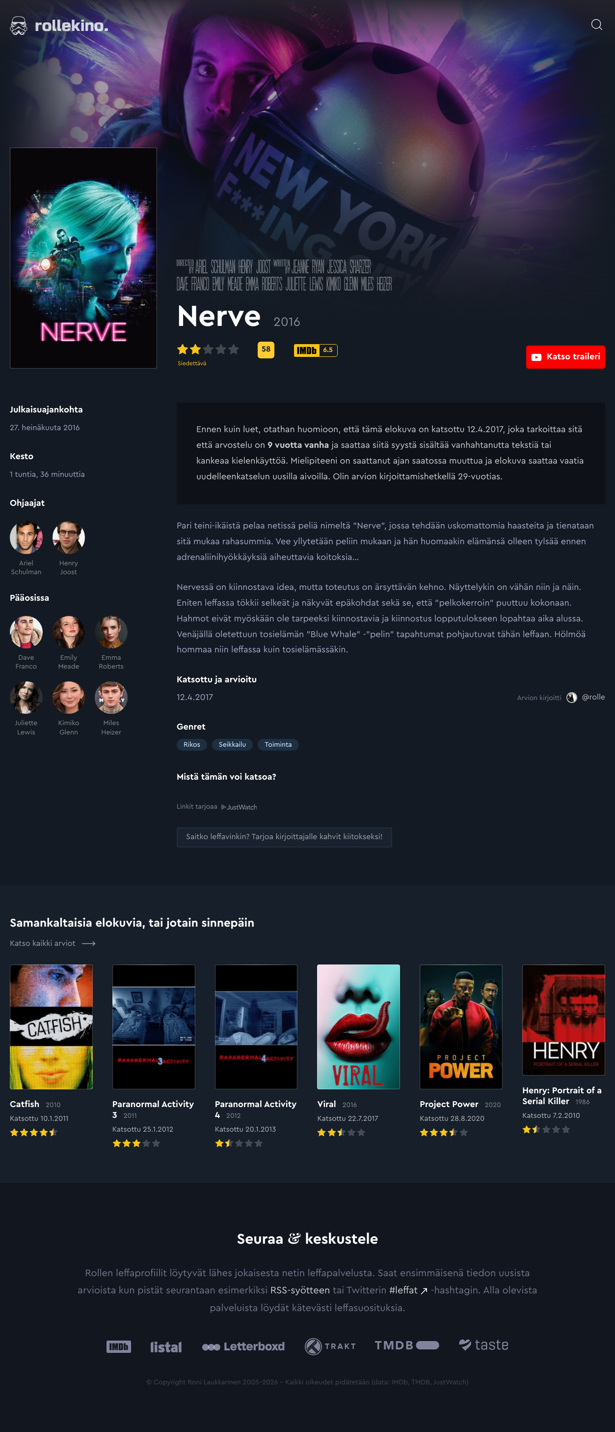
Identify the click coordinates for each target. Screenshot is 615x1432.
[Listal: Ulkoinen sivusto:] (164, 1345)
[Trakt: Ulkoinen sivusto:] (332, 1345)
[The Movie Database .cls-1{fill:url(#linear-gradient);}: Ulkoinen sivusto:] (407, 1345)
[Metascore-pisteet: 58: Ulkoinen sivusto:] (266, 350)
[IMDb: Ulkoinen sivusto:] (119, 1345)
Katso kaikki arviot (53, 943)
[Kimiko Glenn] (69, 709)
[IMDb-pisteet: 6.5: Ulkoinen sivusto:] (316, 350)
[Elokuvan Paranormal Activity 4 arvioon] (256, 1057)
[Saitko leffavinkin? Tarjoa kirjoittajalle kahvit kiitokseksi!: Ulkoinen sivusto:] (284, 837)
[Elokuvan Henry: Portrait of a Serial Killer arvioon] (563, 1050)
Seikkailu (232, 744)
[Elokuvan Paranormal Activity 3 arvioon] (153, 1057)
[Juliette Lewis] (26, 709)
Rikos (192, 744)
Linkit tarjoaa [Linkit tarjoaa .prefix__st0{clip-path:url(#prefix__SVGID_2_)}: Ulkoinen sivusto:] (217, 806)
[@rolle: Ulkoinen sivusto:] (585, 697)
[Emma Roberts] (111, 644)
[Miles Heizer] (111, 709)
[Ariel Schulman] (26, 549)
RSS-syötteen (300, 1290)
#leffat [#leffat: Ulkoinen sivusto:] (403, 1290)
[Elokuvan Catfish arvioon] (51, 1051)
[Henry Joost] (69, 549)
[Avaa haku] (596, 20)
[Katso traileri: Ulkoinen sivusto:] (565, 350)
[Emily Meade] (69, 644)
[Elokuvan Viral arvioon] (358, 1051)
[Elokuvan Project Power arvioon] (461, 1051)
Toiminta (278, 744)
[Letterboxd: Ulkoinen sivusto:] (243, 1346)
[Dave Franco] (26, 644)
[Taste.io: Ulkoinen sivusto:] (483, 1345)
